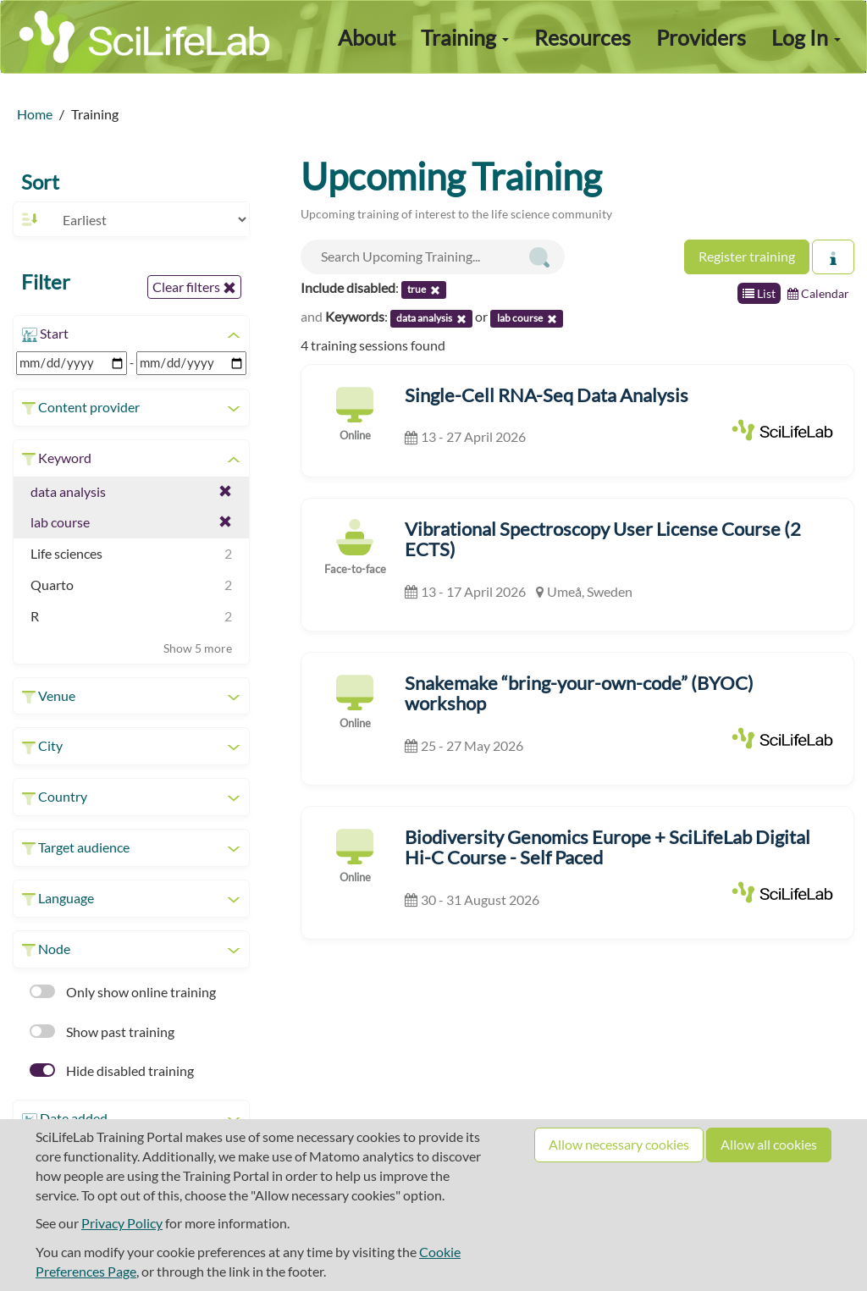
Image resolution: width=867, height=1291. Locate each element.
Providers (701, 37)
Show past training (102, 1031)
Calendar (818, 293)
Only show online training (123, 992)
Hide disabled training (112, 1070)
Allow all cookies (769, 1144)
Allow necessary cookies (619, 1144)
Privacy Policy (122, 1223)
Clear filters (194, 287)
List (759, 293)
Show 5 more (197, 648)
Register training (747, 256)
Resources (582, 37)
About (366, 37)
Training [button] (465, 37)
